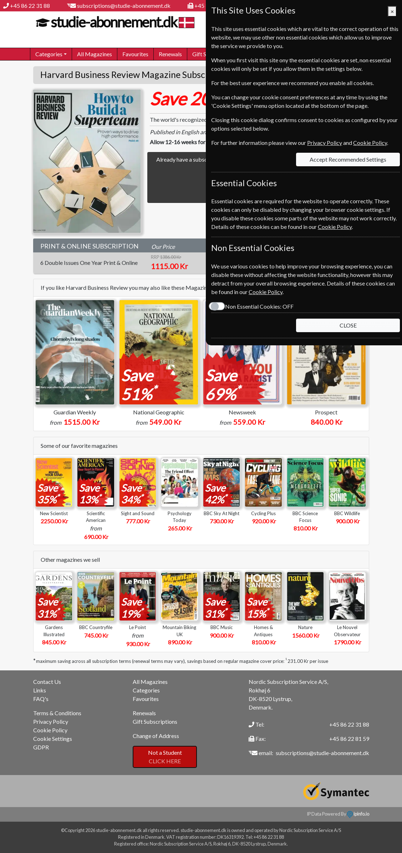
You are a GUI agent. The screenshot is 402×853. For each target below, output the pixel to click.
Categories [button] (48, 54)
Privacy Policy (50, 721)
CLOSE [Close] (348, 325)
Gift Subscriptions (155, 721)
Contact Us (47, 681)
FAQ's (41, 698)
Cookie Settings (52, 738)
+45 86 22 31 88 (30, 5)
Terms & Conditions (57, 713)
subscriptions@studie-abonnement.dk (124, 5)
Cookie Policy (50, 730)
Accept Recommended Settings (348, 159)
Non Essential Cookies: (259, 306)
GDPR (41, 747)
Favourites (135, 54)
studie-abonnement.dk (113, 22)
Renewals (170, 54)
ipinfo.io (358, 814)
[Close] (392, 11)
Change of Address (156, 735)
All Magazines (94, 54)
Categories (146, 690)
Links (39, 690)
